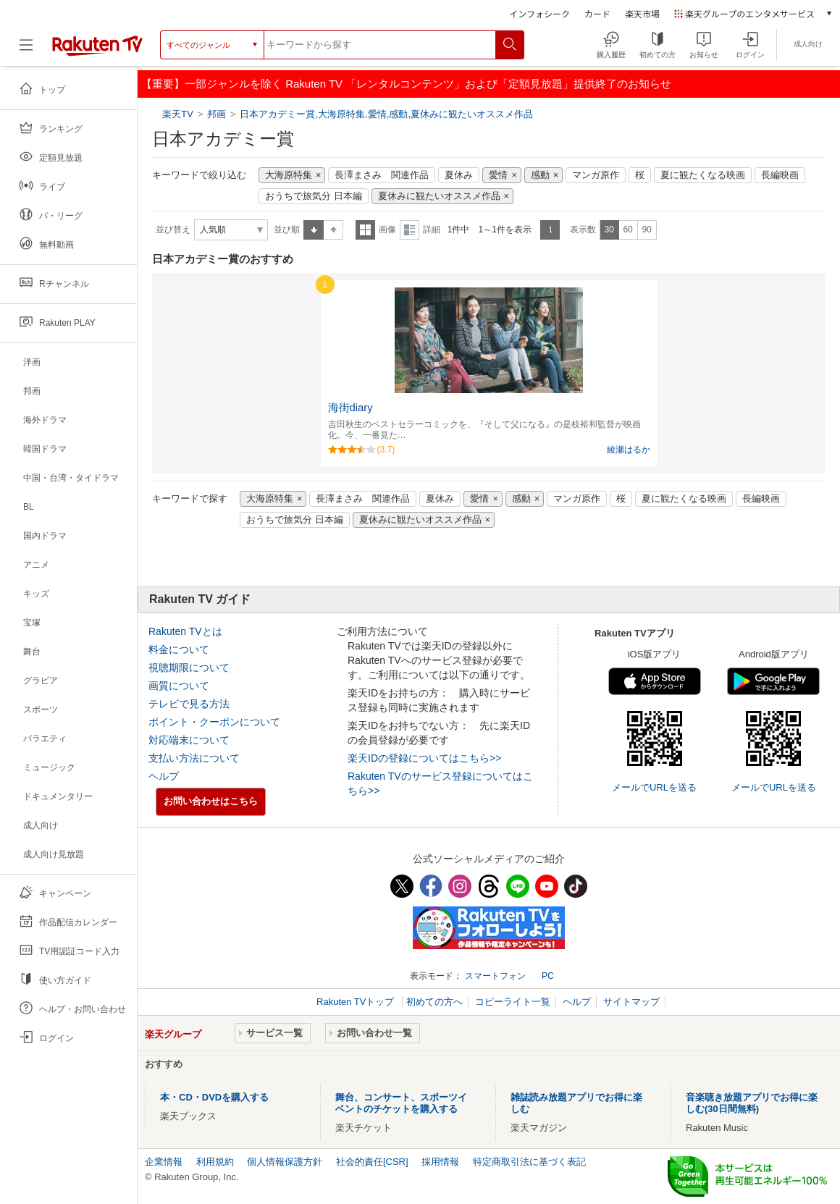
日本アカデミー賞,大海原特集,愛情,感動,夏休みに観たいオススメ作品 (386, 114)
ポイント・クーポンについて (214, 722)
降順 (333, 230)
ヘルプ (163, 776)
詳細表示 (409, 230)
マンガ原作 (595, 175)
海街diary (350, 407)
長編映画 (780, 175)
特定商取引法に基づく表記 (529, 1161)
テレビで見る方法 (189, 704)
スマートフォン (495, 976)
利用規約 (215, 1161)
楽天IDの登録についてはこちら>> (424, 758)
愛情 (498, 175)
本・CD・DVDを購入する (214, 1097)
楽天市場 (642, 13)
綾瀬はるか (628, 450)
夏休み (459, 175)
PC (548, 976)
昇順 (313, 230)
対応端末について (189, 740)
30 (608, 229)
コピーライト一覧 (512, 1001)
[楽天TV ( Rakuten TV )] (97, 50)
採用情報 (440, 1161)
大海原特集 (288, 175)
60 (627, 229)
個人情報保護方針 (284, 1161)
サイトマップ (631, 1001)
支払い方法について (194, 758)
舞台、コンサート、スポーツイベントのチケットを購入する (401, 1103)
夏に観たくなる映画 (702, 175)
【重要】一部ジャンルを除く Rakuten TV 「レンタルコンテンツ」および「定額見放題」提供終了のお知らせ (406, 83)
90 (646, 229)
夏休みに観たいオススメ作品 (439, 196)
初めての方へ (434, 1001)
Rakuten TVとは (185, 631)
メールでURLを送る (654, 787)
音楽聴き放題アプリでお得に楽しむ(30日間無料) (752, 1103)
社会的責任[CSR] (372, 1161)
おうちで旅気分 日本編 (313, 196)
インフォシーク (539, 13)
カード (597, 13)
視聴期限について (189, 667)
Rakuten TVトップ (356, 1001)
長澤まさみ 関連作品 (382, 175)
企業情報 (163, 1161)
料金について (178, 649)
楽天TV (179, 114)
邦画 (216, 114)
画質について (178, 685)
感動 (540, 175)
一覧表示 (365, 230)
